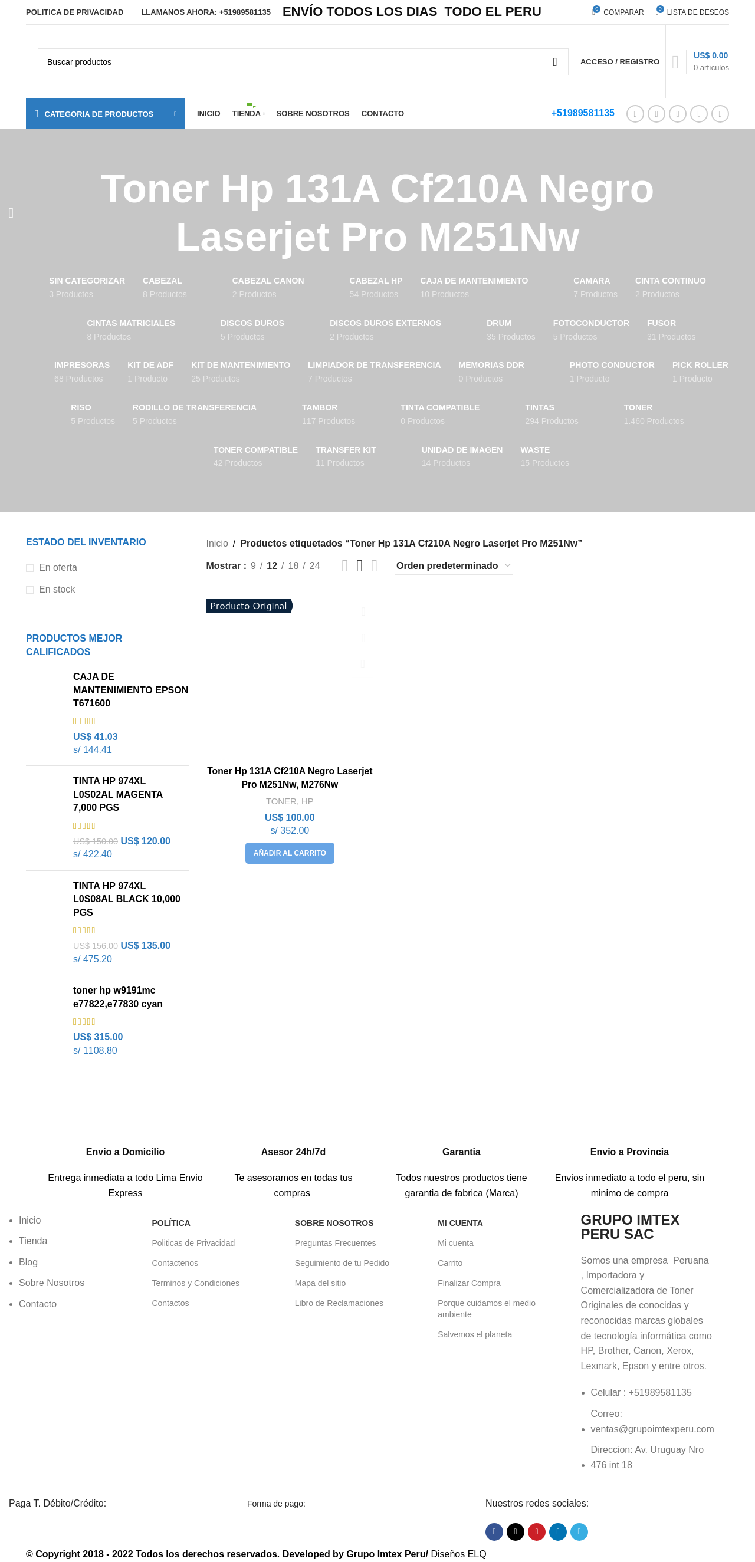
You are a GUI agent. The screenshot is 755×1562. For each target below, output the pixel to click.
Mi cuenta (456, 1243)
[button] (289, 852)
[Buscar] (303, 61)
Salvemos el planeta (475, 1334)
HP (307, 800)
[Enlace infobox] (125, 1144)
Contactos (170, 1303)
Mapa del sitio (320, 1283)
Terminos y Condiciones (195, 1283)
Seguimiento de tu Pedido (342, 1263)
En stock (57, 589)
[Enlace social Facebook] (635, 114)
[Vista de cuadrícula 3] (360, 565)
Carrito (450, 1263)
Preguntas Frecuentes (335, 1243)
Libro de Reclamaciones (339, 1303)
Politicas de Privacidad (193, 1243)
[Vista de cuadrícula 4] (374, 565)
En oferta (58, 568)
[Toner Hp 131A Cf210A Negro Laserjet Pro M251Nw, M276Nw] (289, 676)
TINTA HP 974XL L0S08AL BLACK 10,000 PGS (126, 899)
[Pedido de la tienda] (454, 566)
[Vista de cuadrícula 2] (345, 565)
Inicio (217, 543)
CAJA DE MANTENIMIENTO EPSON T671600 (130, 690)
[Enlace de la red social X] (656, 114)
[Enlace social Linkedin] (699, 114)
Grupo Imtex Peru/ (387, 1554)
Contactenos (175, 1263)
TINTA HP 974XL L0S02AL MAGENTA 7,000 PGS (118, 794)
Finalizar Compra (469, 1283)
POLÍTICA (171, 1223)
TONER (280, 800)
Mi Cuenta (460, 1223)
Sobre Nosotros (334, 1223)
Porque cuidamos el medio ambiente (487, 1308)
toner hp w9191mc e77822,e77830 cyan (118, 996)
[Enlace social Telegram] (720, 114)
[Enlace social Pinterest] (678, 114)
